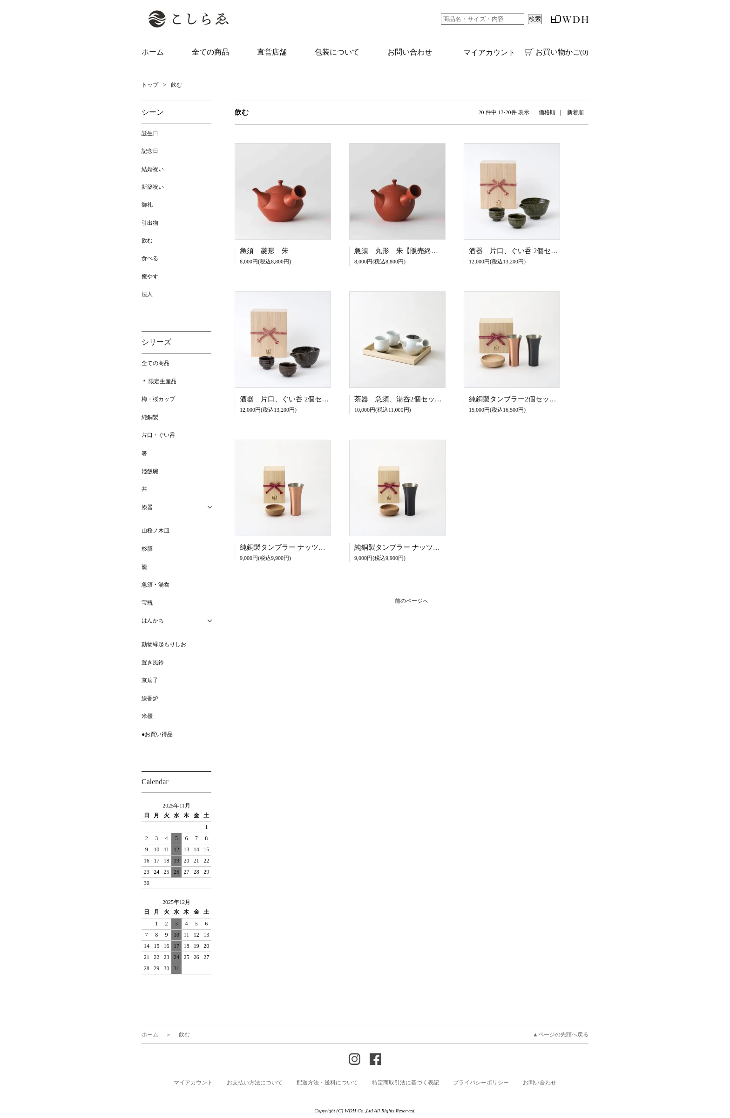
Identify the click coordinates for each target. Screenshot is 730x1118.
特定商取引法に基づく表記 (405, 1082)
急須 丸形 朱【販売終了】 (399, 251)
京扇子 (150, 680)
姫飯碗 (150, 471)
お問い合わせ (409, 52)
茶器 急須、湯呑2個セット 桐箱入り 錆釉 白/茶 (434, 399)
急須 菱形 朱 (264, 251)
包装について (337, 52)
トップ (150, 85)
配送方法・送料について (327, 1082)
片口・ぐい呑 (158, 435)
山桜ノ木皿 (155, 530)
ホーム (153, 52)
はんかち (153, 620)
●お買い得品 (157, 734)
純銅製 (150, 417)
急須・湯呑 (155, 584)
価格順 (547, 112)
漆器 (147, 507)
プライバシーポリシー (481, 1082)
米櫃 (147, 716)
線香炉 (150, 698)
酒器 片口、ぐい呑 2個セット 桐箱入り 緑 (538, 251)
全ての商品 (155, 363)
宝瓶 (147, 603)
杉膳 (147, 548)
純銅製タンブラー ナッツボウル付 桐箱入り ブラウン (440, 547)
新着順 (575, 112)
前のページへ (411, 601)
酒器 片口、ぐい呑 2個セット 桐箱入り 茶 (309, 399)
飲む (176, 85)
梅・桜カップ (158, 399)
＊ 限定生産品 (159, 381)
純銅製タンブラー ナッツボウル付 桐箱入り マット (322, 547)
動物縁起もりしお (164, 644)
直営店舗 (272, 52)
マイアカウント (489, 52)
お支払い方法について (255, 1082)
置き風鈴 (153, 662)
